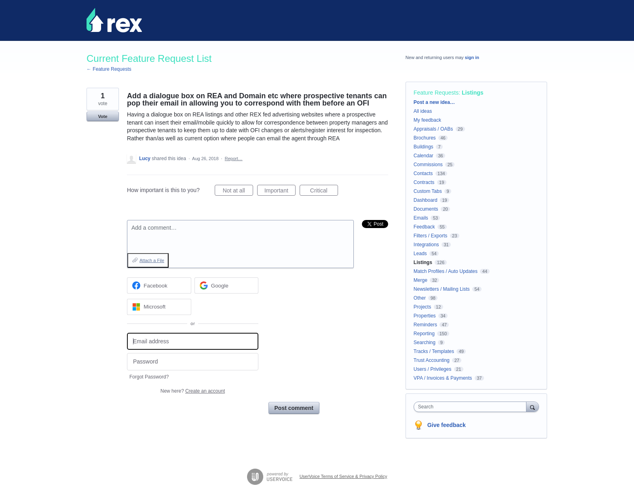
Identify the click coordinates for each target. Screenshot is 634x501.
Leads (420, 253)
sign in (472, 57)
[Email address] (192, 341)
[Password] (192, 361)
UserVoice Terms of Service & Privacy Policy (343, 476)
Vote (102, 116)
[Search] (532, 407)
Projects (422, 307)
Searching (424, 342)
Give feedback (446, 425)
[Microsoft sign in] (159, 307)
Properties (425, 316)
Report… (234, 158)
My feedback (427, 120)
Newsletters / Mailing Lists (442, 289)
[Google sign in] (226, 285)
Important (280, 191)
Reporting (424, 333)
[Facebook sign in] (159, 285)
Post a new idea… (434, 102)
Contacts (423, 173)
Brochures (425, 138)
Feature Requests (436, 92)
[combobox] (472, 407)
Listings (473, 92)
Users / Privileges (432, 369)
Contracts (424, 182)
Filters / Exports (430, 236)
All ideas (423, 111)
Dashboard (425, 200)
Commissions (428, 164)
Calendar (423, 156)
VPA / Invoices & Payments (443, 378)
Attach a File (151, 260)
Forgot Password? (149, 377)
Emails (421, 218)
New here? (193, 391)
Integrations (426, 244)
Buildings (423, 147)
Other (420, 298)
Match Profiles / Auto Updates (446, 271)
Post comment (294, 408)
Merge (420, 280)
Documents (426, 209)
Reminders (425, 325)
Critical (324, 191)
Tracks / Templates (434, 351)
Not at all (238, 191)
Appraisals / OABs (433, 129)
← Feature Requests (109, 69)
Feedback (424, 227)
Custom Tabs (428, 191)
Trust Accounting (432, 360)
